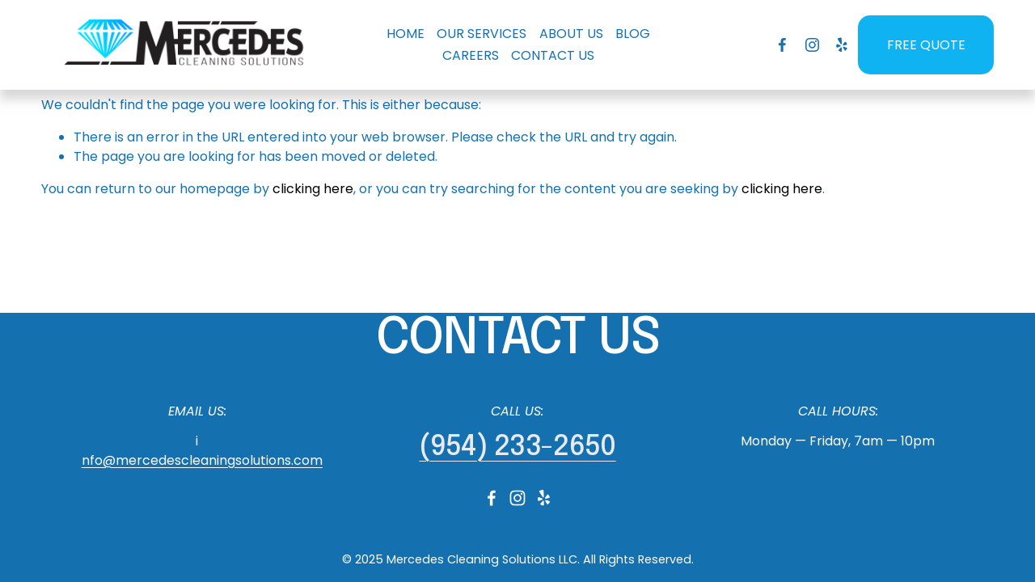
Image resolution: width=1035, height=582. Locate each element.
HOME (406, 33)
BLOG (632, 33)
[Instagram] (812, 44)
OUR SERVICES (481, 33)
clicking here (312, 188)
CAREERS (470, 55)
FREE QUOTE (926, 45)
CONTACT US (552, 55)
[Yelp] (841, 44)
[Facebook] (782, 44)
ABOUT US (571, 33)
